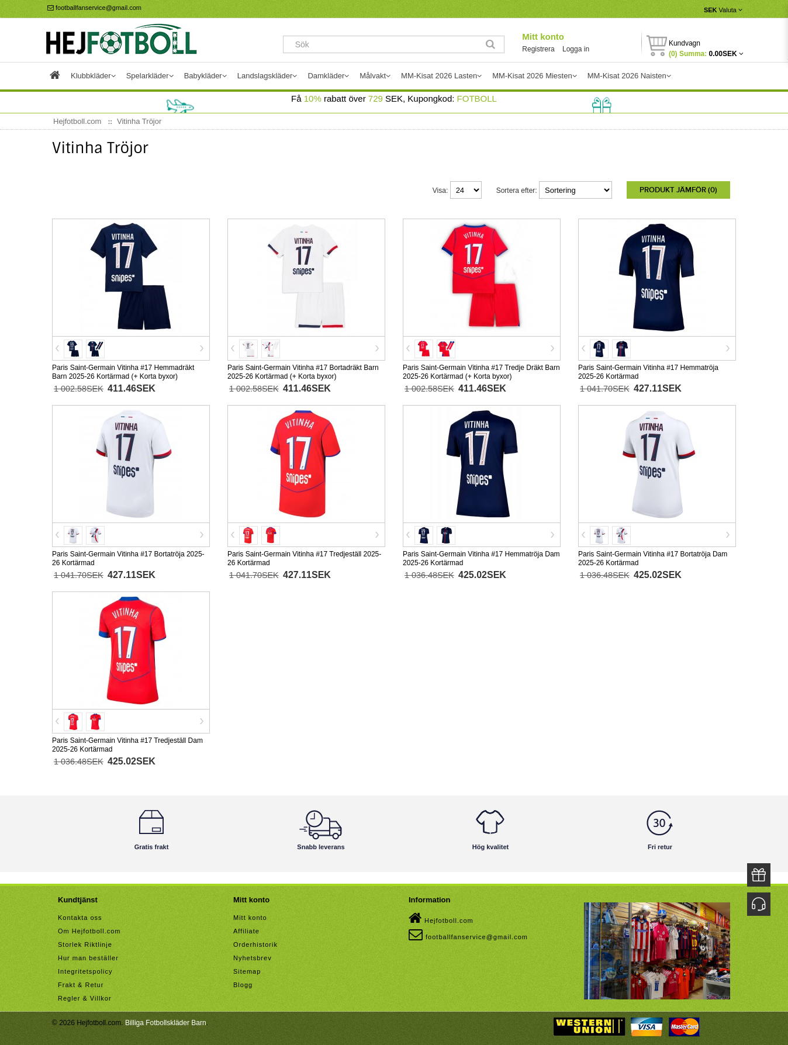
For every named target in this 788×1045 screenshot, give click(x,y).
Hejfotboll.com (441, 916)
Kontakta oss (80, 915)
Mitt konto (543, 36)
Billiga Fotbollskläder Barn (165, 1020)
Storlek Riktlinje (85, 942)
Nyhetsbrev (252, 955)
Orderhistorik (255, 942)
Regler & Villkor (85, 995)
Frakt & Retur (80, 982)
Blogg (243, 982)
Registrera (538, 49)
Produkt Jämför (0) (678, 190)
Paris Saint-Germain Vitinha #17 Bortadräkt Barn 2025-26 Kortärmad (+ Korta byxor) (303, 369)
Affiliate (246, 928)
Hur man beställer (88, 955)
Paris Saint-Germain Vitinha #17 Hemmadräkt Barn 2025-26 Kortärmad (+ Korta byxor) (123, 369)
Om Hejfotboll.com (89, 928)
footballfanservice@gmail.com (94, 7)
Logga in (575, 49)
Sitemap (247, 969)
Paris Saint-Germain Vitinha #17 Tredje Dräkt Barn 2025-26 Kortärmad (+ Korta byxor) (481, 369)
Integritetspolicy (85, 969)
